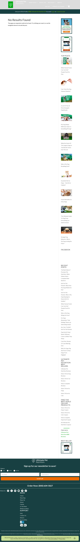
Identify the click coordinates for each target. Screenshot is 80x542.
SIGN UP (40, 479)
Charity (22, 504)
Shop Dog (22, 498)
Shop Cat (22, 500)
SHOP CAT (42, 2)
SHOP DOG (32, 2)
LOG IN (47, 6)
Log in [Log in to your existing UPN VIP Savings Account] (53, 11)
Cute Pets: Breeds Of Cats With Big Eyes (66, 343)
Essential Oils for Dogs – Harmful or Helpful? (66, 183)
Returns (22, 517)
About (22, 502)
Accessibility (23, 520)
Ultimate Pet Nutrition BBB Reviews (65, 434)
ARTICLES (51, 2)
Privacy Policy (62, 538)
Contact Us (23, 515)
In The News (23, 506)
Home (21, 495)
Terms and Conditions (53, 538)
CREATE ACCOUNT (58, 6)
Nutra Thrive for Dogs (67, 533)
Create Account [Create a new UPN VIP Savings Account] (60, 11)
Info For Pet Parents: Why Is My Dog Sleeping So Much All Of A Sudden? (66, 297)
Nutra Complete (40, 534)
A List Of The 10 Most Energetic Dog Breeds (65, 108)
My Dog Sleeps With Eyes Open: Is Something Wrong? (66, 126)
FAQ (21, 513)
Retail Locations (24, 508)
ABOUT (59, 2)
